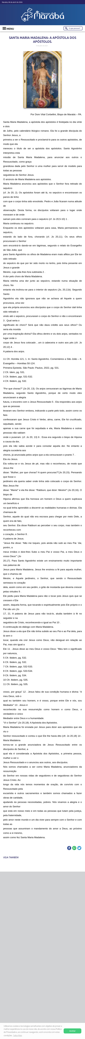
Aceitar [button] (72, 1031)
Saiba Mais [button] (17, 1035)
